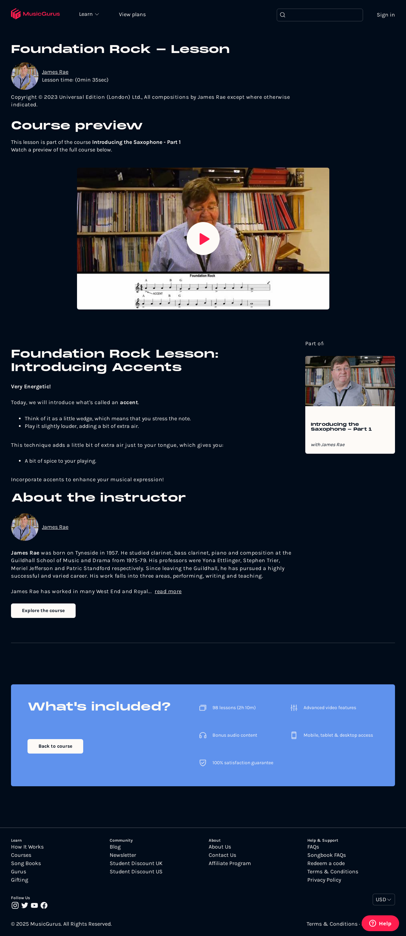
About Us (220, 847)
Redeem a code (326, 863)
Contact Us (222, 855)
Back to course (55, 746)
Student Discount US (136, 871)
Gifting (19, 880)
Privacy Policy (324, 880)
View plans (132, 14)
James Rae (55, 72)
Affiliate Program (230, 863)
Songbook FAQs (326, 855)
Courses (21, 855)
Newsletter (123, 855)
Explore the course (43, 610)
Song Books (26, 863)
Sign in (386, 14)
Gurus (18, 871)
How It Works (27, 847)
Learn (86, 14)
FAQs (313, 847)
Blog (115, 847)
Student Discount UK (136, 863)
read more (168, 591)
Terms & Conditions (332, 871)
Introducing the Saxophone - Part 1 (341, 427)
